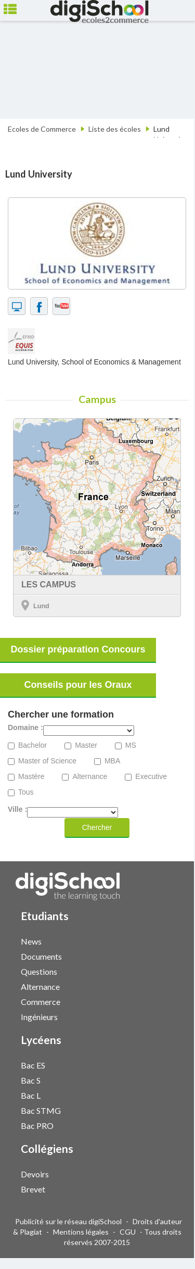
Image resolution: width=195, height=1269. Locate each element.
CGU (128, 1231)
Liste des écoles (114, 128)
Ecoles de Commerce (42, 128)
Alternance (89, 777)
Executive (151, 777)
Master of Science (47, 761)
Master (86, 745)
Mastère (31, 777)
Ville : (17, 809)
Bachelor (32, 745)
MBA (112, 761)
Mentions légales (81, 1231)
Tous (26, 792)
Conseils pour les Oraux (78, 685)
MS (130, 745)
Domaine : (25, 728)
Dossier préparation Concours (77, 649)
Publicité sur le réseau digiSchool (68, 1221)
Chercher (97, 827)
